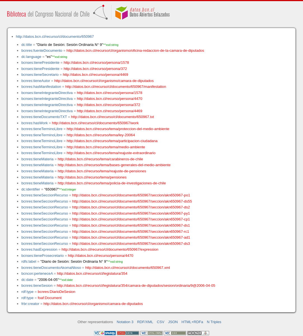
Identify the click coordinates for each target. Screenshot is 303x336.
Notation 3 (125, 322)
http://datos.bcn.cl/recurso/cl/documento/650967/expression (109, 249)
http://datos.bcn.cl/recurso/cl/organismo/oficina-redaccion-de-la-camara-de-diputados (135, 50)
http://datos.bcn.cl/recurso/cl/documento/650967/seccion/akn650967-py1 (131, 213)
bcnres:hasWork (34, 123)
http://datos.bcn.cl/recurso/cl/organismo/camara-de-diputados (104, 81)
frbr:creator (30, 304)
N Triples (214, 322)
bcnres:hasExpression (39, 249)
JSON (173, 322)
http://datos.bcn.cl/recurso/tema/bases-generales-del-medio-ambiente (114, 165)
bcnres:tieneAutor (35, 81)
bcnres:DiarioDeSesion (56, 292)
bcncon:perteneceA (37, 273)
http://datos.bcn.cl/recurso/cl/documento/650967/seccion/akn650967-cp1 (131, 219)
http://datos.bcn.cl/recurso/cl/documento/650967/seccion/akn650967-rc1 (130, 231)
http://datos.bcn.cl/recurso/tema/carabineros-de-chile (100, 159)
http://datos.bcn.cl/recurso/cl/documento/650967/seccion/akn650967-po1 (131, 195)
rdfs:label (28, 261)
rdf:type (27, 292)
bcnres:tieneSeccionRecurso (44, 195)
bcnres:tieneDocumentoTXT (44, 117)
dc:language (31, 57)
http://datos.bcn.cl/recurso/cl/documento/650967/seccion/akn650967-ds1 (131, 225)
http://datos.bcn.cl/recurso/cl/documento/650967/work (95, 123)
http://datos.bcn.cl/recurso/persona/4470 (109, 99)
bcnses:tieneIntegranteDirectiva (47, 93)
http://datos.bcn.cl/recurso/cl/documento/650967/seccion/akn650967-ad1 (131, 237)
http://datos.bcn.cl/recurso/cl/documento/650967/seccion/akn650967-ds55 (132, 201)
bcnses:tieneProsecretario (42, 255)
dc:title (26, 45)
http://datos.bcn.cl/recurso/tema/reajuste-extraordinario (111, 153)
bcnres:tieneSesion (37, 285)
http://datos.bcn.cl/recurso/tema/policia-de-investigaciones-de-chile (112, 183)
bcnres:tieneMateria (37, 159)
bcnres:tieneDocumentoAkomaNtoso (51, 267)
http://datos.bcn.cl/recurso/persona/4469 (95, 74)
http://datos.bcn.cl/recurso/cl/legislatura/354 (92, 273)
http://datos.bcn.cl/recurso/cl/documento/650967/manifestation (115, 86)
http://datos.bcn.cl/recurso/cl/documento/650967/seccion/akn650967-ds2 (131, 207)
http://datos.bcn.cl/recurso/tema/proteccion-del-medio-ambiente (118, 129)
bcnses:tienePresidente (40, 62)
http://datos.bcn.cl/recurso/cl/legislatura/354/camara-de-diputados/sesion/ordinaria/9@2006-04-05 (136, 285)
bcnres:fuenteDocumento (41, 50)
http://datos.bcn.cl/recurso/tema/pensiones (92, 177)
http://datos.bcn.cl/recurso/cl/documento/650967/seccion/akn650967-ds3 (131, 243)
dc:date (27, 280)
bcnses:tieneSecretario (39, 74)
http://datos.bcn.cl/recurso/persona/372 (95, 69)
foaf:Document (49, 298)
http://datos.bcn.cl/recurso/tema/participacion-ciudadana (112, 141)
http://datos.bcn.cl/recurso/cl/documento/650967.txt (112, 117)
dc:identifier (30, 189)
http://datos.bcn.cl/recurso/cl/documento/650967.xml (127, 267)
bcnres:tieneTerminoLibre (41, 129)
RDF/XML (145, 322)
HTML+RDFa (192, 322)
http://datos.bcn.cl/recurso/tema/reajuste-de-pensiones (102, 171)
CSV (160, 322)
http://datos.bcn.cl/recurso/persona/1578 (96, 62)
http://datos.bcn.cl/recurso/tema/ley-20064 (101, 135)
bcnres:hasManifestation (41, 86)
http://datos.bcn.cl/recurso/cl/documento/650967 (55, 36)
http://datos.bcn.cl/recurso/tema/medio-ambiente (106, 147)
